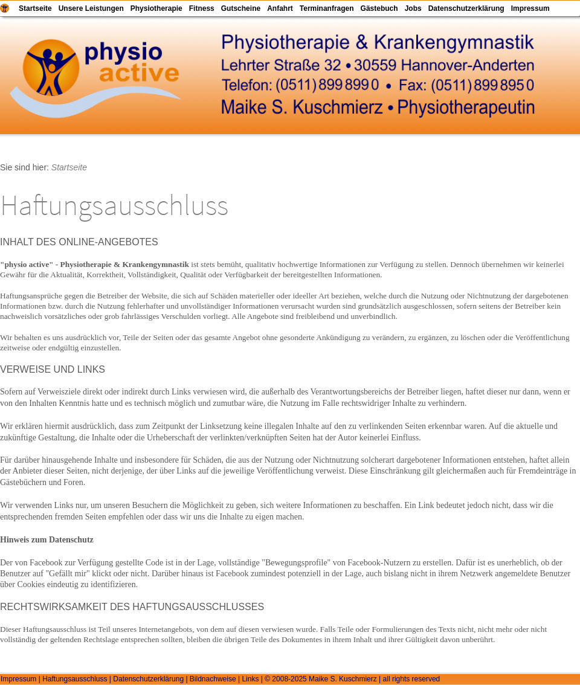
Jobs (413, 8)
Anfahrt (280, 8)
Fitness (201, 8)
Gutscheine (240, 8)
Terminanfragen (327, 8)
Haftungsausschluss (74, 679)
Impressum (530, 8)
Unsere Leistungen (91, 8)
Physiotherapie (156, 8)
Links (250, 679)
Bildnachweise (213, 679)
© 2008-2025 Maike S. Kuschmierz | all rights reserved (352, 679)
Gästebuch (379, 8)
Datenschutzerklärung (466, 8)
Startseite (35, 8)
